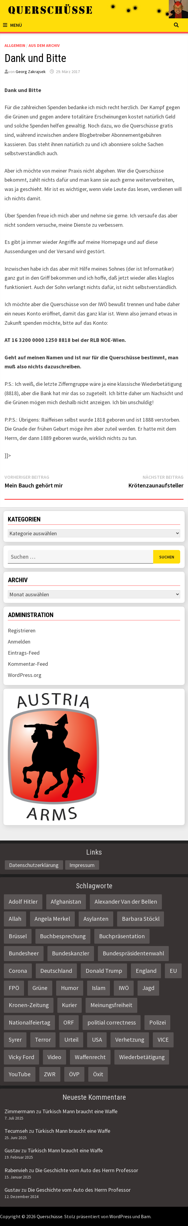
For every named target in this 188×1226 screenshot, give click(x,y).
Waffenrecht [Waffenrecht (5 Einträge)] (90, 1057)
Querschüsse (49, 1216)
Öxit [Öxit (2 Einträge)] (98, 1074)
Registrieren (21, 630)
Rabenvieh (16, 1170)
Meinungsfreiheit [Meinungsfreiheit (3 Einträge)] (111, 1005)
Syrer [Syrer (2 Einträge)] (15, 1039)
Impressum (82, 865)
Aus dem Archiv (44, 45)
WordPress (120, 1216)
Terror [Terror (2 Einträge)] (43, 1039)
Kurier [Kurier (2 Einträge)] (69, 1005)
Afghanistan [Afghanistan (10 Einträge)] (66, 901)
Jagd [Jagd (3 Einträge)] (148, 987)
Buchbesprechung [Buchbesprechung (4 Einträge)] (63, 936)
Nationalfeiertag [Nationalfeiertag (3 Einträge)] (29, 1022)
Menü (12, 25)
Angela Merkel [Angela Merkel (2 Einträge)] (52, 918)
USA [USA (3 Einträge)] (97, 1039)
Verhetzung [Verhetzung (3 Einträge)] (129, 1039)
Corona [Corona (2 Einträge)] (18, 970)
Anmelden (19, 641)
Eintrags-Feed (24, 652)
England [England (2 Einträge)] (146, 970)
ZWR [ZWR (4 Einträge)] (50, 1074)
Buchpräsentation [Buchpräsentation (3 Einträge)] (122, 936)
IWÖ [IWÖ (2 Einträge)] (124, 987)
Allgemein (15, 45)
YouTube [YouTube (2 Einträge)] (20, 1074)
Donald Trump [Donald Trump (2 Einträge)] (104, 970)
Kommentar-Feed (28, 663)
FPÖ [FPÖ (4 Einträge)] (14, 987)
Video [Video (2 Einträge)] (54, 1057)
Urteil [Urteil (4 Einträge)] (71, 1039)
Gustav (12, 1150)
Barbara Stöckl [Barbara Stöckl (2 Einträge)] (140, 918)
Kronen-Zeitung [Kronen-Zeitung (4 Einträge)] (29, 1005)
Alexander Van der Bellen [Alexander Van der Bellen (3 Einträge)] (126, 901)
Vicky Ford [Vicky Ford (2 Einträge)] (21, 1057)
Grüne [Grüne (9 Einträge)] (39, 987)
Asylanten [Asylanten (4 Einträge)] (95, 918)
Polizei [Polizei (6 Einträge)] (157, 1022)
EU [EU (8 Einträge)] (173, 970)
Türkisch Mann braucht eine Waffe (79, 1111)
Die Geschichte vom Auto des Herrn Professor (86, 1170)
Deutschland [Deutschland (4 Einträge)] (56, 970)
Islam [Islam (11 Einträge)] (98, 987)
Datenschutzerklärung (34, 865)
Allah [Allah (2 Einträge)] (15, 918)
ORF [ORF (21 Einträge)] (68, 1022)
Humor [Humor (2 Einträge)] (69, 987)
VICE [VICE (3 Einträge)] (163, 1039)
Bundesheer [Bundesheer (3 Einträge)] (24, 953)
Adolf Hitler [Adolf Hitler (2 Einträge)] (23, 901)
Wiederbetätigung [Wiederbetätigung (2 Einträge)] (142, 1057)
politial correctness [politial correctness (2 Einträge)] (111, 1022)
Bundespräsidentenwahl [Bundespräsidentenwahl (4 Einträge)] (133, 953)
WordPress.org (24, 674)
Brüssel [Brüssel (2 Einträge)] (18, 936)
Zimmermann (20, 1111)
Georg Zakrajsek (31, 71)
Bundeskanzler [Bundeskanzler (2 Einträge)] (70, 953)
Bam (145, 1216)
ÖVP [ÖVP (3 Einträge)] (74, 1074)
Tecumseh (16, 1130)
